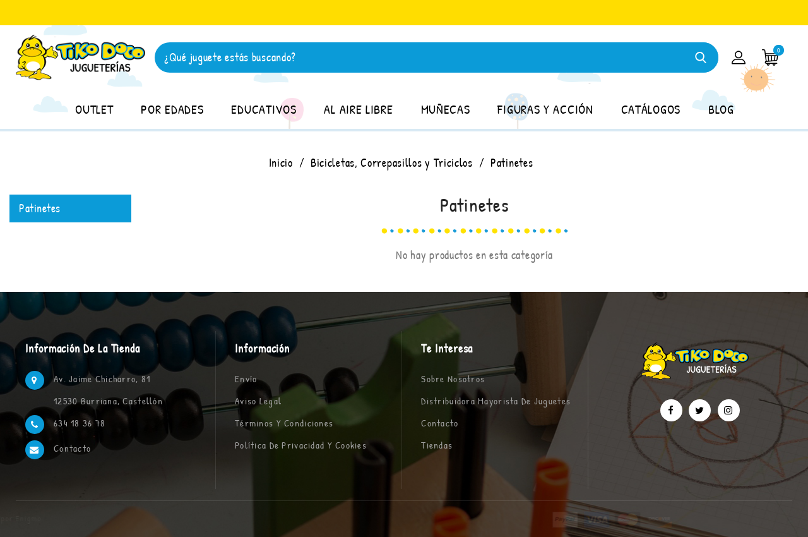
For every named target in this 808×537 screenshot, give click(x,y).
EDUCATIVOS (263, 109)
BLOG (721, 109)
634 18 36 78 (79, 423)
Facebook (671, 410)
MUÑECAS (445, 109)
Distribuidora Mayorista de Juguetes (496, 400)
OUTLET (94, 109)
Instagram (729, 410)
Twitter (700, 410)
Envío (246, 378)
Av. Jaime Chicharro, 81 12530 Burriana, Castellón (108, 389)
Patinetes (40, 208)
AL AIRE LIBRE (358, 109)
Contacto (72, 448)
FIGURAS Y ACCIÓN (545, 109)
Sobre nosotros (453, 378)
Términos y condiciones (284, 423)
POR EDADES (172, 109)
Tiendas (437, 445)
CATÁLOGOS (650, 109)
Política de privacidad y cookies (301, 445)
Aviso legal (258, 400)
